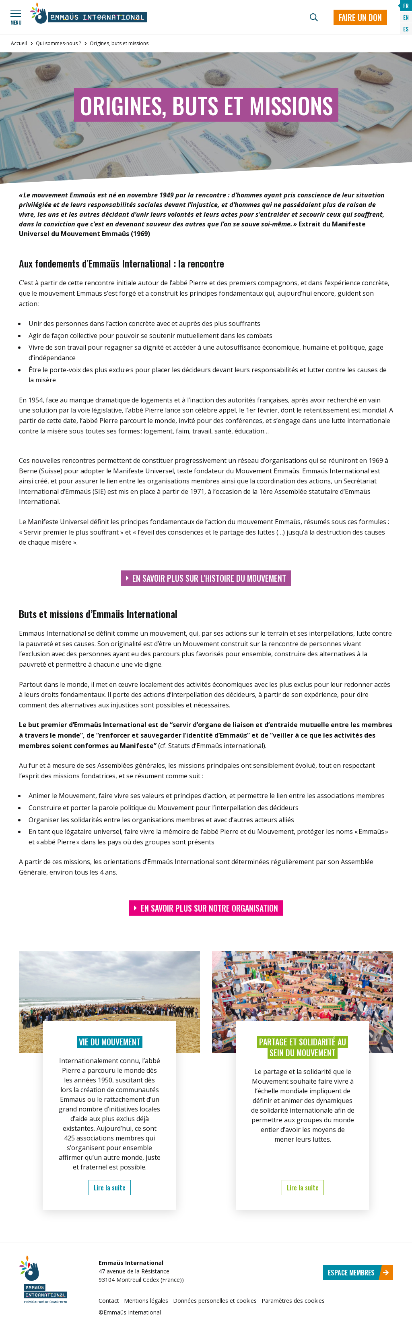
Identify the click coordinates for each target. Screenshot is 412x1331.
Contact (109, 1300)
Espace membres (358, 1272)
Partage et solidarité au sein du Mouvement (302, 1047)
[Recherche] (313, 17)
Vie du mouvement (109, 1042)
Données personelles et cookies (215, 1300)
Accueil (19, 43)
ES (405, 29)
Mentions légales (146, 1300)
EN (406, 17)
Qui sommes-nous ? (58, 43)
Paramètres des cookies (293, 1300)
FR (406, 5)
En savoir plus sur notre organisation (206, 908)
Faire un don (360, 17)
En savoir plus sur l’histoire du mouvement (206, 578)
